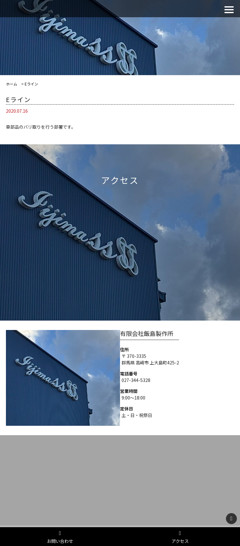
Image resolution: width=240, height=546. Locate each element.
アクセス (180, 537)
